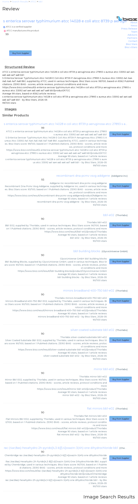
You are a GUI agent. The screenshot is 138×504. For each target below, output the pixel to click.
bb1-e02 (108, 215)
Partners (132, 38)
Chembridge (127, 448)
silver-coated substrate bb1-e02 (92, 330)
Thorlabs (121, 215)
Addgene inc (119, 176)
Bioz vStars (131, 47)
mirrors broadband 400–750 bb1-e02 (88, 290)
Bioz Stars (131, 44)
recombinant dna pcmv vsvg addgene (83, 175)
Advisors (132, 34)
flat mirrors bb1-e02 (100, 408)
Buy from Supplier (20, 53)
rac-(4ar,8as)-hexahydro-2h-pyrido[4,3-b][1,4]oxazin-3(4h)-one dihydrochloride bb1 (61, 448)
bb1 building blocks (86, 251)
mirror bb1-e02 (104, 369)
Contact (132, 41)
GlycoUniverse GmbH (114, 251)
